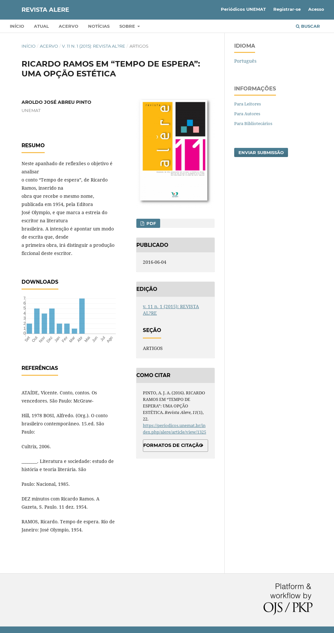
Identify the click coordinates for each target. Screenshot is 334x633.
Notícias (99, 26)
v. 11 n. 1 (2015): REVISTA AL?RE (93, 46)
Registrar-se (287, 9)
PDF (150, 223)
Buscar (308, 26)
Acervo (68, 26)
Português (245, 61)
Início (17, 26)
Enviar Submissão (261, 152)
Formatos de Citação (173, 445)
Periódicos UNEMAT (243, 9)
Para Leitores (247, 104)
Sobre (127, 26)
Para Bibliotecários (253, 123)
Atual (41, 26)
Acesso (316, 9)
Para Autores (247, 114)
